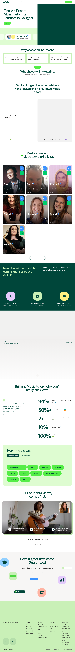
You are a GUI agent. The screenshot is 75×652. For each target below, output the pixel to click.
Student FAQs (41, 624)
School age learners (30, 1)
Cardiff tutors (65, 644)
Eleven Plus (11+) (52, 473)
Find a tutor (7, 23)
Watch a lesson (37, 76)
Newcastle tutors (65, 635)
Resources (45, 1)
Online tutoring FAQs (42, 626)
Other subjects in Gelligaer (13, 455)
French (12, 473)
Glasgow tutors (65, 631)
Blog (51, 628)
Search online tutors (7, 280)
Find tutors (5, 162)
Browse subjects (29, 631)
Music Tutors (10, 162)
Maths (25, 479)
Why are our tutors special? (9, 415)
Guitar (33, 467)
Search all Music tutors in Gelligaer (37, 257)
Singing (36, 473)
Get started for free (37, 573)
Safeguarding (53, 631)
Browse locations (29, 633)
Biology (45, 467)
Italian (24, 473)
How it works (22, 1)
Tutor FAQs (40, 635)
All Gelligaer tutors (16, 467)
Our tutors (16, 1)
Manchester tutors (66, 626)
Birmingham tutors (66, 628)
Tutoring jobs (41, 633)
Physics (13, 479)
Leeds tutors (64, 630)
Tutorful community (54, 626)
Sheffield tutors (65, 639)
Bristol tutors (64, 640)
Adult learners (39, 1)
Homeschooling (29, 630)
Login (62, 1)
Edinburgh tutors (65, 642)
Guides (51, 630)
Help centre (52, 624)
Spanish (58, 467)
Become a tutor (41, 632)
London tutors (65, 624)
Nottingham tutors (66, 637)
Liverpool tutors (65, 633)
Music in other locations (25, 455)
